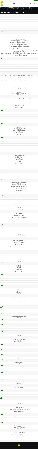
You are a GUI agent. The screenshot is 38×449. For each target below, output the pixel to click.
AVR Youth (31, 3)
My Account (36, 0)
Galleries (22, 3)
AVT (33, 3)
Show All (5, 12)
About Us (35, 3)
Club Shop (25, 3)
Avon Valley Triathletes (16, 12)
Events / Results (13, 3)
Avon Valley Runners (9, 12)
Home (10, 3)
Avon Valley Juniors (22, 12)
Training (17, 3)
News (19, 3)
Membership (28, 3)
